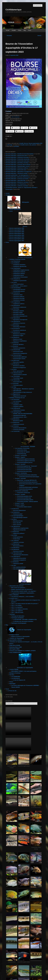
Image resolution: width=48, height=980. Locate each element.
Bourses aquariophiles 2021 (16, 233)
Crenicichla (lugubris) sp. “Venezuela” (27, 466)
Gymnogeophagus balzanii (20, 517)
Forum (29, 30)
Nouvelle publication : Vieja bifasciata (15, 180)
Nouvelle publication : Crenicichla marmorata (17, 159)
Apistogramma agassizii (19, 415)
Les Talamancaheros (16, 372)
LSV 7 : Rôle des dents (17, 612)
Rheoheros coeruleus (19, 365)
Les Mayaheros (15, 337)
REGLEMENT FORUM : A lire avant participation (23, 671)
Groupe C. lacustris (20, 464)
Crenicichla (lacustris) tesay (24, 471)
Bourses (26, 143)
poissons (34, 144)
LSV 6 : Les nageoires (17, 610)
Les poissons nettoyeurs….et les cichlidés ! (22, 596)
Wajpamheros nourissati (19, 396)
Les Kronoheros (15, 328)
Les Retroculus (15, 360)
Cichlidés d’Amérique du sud (17, 397)
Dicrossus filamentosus (19, 510)
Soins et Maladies (14, 594)
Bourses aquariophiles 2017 (16, 240)
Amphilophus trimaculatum (20, 277)
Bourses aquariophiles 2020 (16, 235)
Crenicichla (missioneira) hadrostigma (29, 476)
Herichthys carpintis (18, 310)
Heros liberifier (17, 522)
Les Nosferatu (15, 342)
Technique (12, 614)
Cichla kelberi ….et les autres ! (19, 286)
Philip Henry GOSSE (14, 645)
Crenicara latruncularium (19, 427)
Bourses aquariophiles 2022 (16, 231)
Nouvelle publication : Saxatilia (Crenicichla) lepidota (19, 153)
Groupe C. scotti (19, 503)
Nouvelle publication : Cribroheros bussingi (17, 157)
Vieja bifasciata (17, 390)
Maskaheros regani (18, 335)
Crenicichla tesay (21, 453)
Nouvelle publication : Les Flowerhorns (16, 184)
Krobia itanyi (16, 538)
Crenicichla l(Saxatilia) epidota (25, 499)
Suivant (39, 35)
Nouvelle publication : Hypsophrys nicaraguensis (19, 171)
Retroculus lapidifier (18, 362)
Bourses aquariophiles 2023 (35, 143)
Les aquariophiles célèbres (14, 640)
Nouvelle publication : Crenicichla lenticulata (17, 161)
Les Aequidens (15, 403)
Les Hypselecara (15, 526)
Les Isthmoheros (15, 321)
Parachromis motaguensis (20, 353)
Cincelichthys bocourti (19, 289)
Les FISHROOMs (15, 676)
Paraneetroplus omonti (19, 358)
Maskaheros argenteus (19, 333)
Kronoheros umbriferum (19, 330)
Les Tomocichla (15, 380)
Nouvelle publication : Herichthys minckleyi (17, 162)
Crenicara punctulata (18, 429)
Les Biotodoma (15, 419)
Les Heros (14, 519)
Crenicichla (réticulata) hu (26, 489)
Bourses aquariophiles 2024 (16, 228)
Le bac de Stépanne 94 (19, 680)
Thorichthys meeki (18, 378)
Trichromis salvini (18, 385)
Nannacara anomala (18, 551)
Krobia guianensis (18, 537)
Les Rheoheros (15, 364)
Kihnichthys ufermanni (19, 326)
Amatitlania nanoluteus (19, 264)
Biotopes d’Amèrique (15, 673)
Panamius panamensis (19, 348)
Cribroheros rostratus (19, 300)
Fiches (19, 30)
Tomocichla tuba (17, 381)
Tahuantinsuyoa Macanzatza (20, 554)
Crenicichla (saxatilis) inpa (24, 498)
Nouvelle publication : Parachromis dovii (16, 155)
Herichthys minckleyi (18, 314)
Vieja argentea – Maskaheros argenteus (23, 388)
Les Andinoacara (15, 408)
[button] (24, 111)
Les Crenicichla (15, 431)
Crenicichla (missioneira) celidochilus (27, 475)
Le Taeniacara (15, 561)
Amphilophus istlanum (19, 271)
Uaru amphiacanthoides (19, 567)
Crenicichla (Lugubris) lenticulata (26, 459)
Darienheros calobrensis (19, 307)
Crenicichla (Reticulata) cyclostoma (28, 487)
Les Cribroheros (15, 293)
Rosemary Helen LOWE (15, 647)
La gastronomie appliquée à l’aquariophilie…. (23, 593)
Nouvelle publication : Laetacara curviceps (17, 185)
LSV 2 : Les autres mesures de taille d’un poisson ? (24, 603)
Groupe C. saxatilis (20, 494)
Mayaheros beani (17, 339)
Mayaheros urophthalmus (20, 341)
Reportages (12, 683)
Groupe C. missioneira (21, 473)
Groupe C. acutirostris (21, 455)
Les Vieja (13, 387)
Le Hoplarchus (15, 531)
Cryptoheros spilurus (18, 303)
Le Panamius (14, 346)
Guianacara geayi (17, 514)
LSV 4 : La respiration (17, 607)
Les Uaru (13, 565)
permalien (16, 146)
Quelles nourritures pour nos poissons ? (22, 589)
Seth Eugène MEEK (14, 649)
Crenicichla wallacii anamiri (24, 506)
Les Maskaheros (15, 332)
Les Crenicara (15, 426)
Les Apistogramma (16, 411)
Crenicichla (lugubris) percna (24, 462)
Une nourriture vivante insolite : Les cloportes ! (23, 591)
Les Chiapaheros (15, 278)
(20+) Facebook (15, 117)
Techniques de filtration (17, 617)
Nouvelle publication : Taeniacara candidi (16, 173)
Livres (11, 211)
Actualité (14, 30)
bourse (27, 144)
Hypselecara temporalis (19, 530)
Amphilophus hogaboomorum (21, 270)
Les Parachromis (15, 349)
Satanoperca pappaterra (19, 560)
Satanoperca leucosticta (19, 558)
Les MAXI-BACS (15, 678)
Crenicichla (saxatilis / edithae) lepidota (27, 501)
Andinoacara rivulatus (19, 410)
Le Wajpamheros (15, 394)
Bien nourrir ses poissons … (18, 587)
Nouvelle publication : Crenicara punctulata (17, 178)
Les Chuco (14, 282)
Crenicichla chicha (22, 450)
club (30, 144)
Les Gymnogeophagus (17, 515)
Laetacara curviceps (18, 542)
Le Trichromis (15, 383)
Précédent (9, 35)
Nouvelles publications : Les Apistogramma (17, 175)
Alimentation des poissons (16, 585)
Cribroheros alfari (18, 294)
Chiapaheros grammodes (20, 280)
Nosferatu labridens (18, 344)
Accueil (7, 30)
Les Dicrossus (15, 508)
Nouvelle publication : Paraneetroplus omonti (17, 166)
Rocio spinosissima (18, 371)
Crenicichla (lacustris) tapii (24, 469)
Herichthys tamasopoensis (20, 316)
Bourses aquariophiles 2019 (16, 237)
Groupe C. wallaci (19, 505)
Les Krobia (14, 535)
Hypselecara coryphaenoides (21, 528)
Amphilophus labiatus (19, 273)
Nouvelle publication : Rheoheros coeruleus (17, 182)
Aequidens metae (17, 404)
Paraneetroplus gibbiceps (20, 357)
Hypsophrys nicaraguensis (20, 319)
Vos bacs (11, 674)
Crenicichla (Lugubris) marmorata (26, 460)
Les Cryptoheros (15, 302)
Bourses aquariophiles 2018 (16, 238)
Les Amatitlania (15, 262)
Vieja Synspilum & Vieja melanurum (22, 392)
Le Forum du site (11, 690)
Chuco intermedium (18, 284)
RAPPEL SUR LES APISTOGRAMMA (22, 413)
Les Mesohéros (15, 547)
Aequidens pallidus (18, 406)
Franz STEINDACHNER (15, 652)
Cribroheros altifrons (18, 296)
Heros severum (17, 524)
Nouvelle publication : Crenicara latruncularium (18, 164)
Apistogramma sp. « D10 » (20, 417)
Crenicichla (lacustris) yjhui (24, 467)
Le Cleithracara (15, 422)
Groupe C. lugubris (20, 457)
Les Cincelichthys (16, 287)
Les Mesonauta (15, 544)
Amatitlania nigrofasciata (19, 266)
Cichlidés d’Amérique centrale (17, 259)
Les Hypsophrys (15, 317)
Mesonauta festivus (18, 545)
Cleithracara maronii (18, 424)
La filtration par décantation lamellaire (23, 621)
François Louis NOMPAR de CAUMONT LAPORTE (22, 650)
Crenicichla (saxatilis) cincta (24, 496)
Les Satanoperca (15, 556)
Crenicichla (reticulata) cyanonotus (28, 482)
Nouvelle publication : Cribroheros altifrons (17, 168)
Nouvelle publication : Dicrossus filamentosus (18, 177)
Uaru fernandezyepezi (19, 569)
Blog (25, 30)
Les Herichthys (15, 309)
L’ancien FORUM (13, 669)
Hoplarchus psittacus (18, 533)
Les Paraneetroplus (16, 355)
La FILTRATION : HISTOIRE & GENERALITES (25, 619)
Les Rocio (14, 369)
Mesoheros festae (18, 521)
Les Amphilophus (16, 268)
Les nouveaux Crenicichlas (22, 448)
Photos (11, 681)
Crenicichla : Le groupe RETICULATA (27, 480)
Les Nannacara (15, 549)
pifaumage (9, 144)
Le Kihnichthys (15, 325)
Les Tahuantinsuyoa (16, 553)
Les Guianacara (15, 512)
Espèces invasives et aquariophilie (20, 636)
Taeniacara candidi (18, 563)
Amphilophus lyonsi (18, 275)
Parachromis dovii (18, 351)
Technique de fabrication (17, 616)
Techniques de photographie (18, 623)
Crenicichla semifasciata (21, 490)
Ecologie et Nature (14, 634)
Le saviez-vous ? (13, 598)
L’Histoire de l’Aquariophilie (16, 638)
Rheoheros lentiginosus (19, 367)
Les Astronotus (15, 399)
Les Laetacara (15, 540)
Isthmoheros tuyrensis (19, 323)
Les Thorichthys (15, 376)
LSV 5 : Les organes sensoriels (19, 609)
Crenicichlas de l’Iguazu (23, 452)
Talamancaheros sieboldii (20, 374)
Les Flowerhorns (15, 261)
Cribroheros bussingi (18, 298)
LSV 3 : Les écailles (16, 605)
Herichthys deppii (18, 312)
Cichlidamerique (13, 9)
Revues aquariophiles (15, 209)
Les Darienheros (15, 305)
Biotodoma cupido (18, 420)
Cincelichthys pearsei (19, 291)
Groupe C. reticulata (20, 478)
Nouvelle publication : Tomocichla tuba (16, 169)
